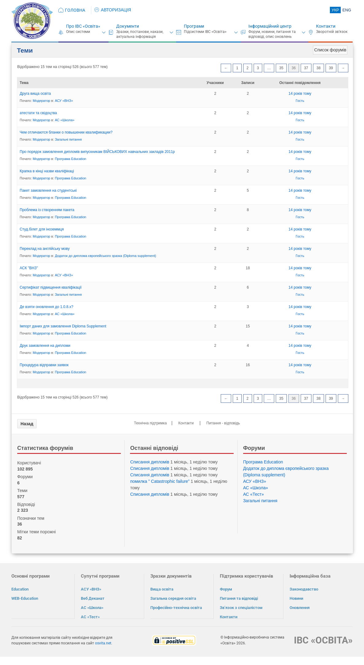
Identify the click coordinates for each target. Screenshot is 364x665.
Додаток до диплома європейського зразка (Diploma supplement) (105, 256)
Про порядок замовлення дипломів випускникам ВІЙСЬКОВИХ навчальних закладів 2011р (97, 152)
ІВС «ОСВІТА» (323, 640)
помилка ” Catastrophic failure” (159, 481)
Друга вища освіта (35, 93)
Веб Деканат (93, 598)
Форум (226, 589)
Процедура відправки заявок (44, 365)
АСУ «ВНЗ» (64, 100)
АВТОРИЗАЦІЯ (112, 9)
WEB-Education (24, 598)
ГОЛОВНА (75, 10)
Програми (194, 26)
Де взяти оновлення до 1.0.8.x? (46, 307)
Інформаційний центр (269, 26)
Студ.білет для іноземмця (42, 229)
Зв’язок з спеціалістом (241, 607)
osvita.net (103, 643)
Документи (127, 26)
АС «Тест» (253, 494)
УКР (335, 10)
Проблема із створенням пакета (47, 210)
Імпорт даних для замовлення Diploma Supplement (63, 326)
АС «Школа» (64, 120)
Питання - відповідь (223, 423)
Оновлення (300, 607)
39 (331, 68)
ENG (346, 10)
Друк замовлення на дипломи (45, 345)
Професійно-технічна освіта (176, 607)
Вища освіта (161, 589)
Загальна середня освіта (173, 598)
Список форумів (330, 49)
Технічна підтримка (150, 423)
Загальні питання (68, 139)
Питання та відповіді (239, 598)
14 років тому (300, 93)
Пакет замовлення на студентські (48, 190)
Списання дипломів (149, 461)
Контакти (325, 26)
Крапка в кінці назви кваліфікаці (47, 171)
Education (20, 589)
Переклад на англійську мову (44, 248)
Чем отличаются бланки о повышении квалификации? (66, 132)
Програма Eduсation (70, 159)
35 (281, 68)
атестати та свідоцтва (38, 113)
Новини (296, 598)
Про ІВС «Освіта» (83, 26)
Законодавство (304, 589)
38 (318, 68)
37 (306, 68)
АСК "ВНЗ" (29, 268)
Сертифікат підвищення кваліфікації (50, 287)
